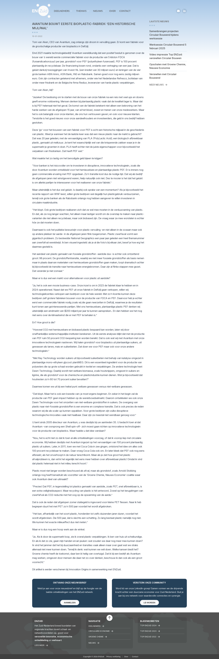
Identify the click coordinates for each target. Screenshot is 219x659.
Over (112, 10)
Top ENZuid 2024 (150, 625)
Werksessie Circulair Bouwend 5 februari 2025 (167, 46)
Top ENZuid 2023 (150, 631)
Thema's (82, 10)
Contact (125, 10)
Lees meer (41, 645)
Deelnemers (63, 10)
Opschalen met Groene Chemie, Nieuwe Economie (167, 66)
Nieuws (99, 10)
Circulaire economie (101, 631)
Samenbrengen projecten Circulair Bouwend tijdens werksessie (164, 35)
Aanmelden (70, 602)
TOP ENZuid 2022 (150, 637)
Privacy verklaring (113, 656)
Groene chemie (98, 637)
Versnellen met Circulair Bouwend (163, 76)
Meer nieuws (158, 84)
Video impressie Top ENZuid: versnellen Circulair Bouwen (165, 56)
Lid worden (149, 602)
